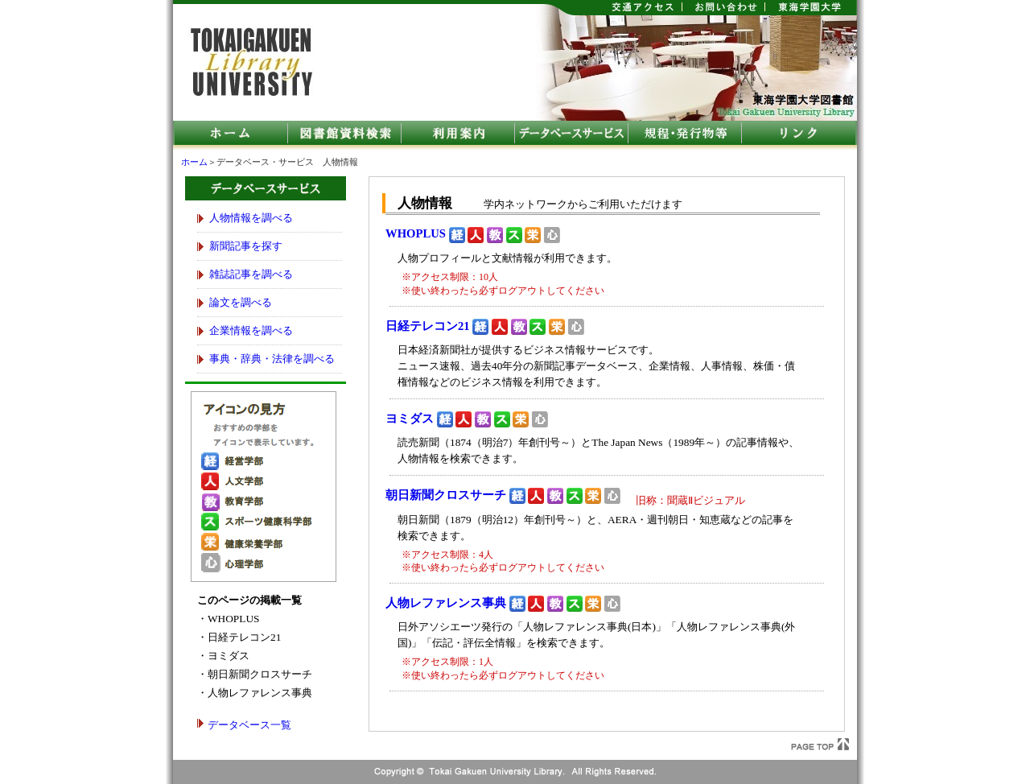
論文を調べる (240, 302)
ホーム (194, 162)
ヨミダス (409, 418)
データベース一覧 (249, 725)
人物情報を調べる (251, 218)
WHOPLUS (415, 233)
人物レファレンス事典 (445, 602)
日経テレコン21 (427, 326)
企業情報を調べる (251, 330)
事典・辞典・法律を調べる (272, 359)
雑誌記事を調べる (251, 274)
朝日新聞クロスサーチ (445, 495)
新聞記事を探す (245, 246)
